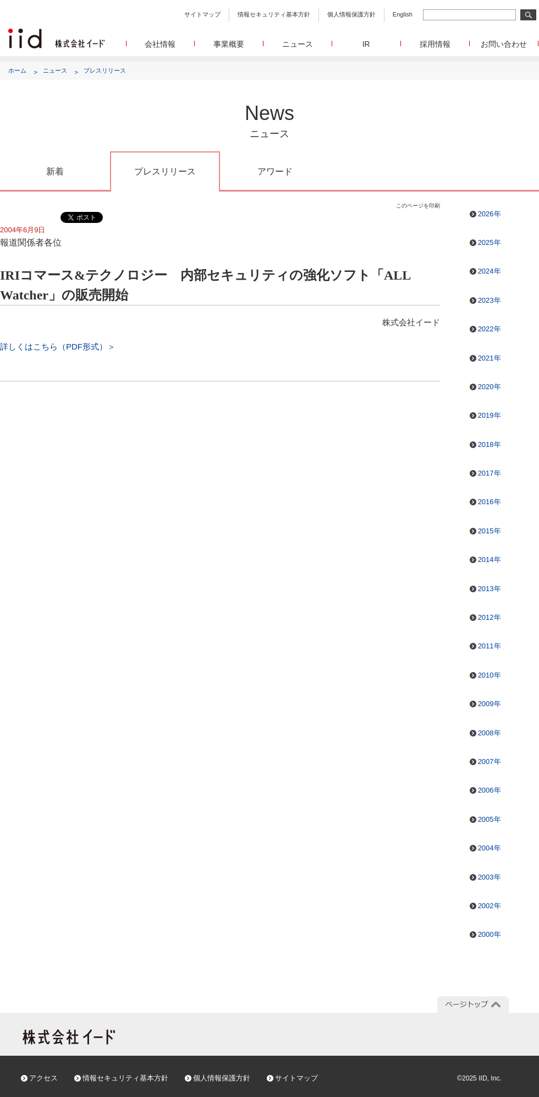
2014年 (489, 559)
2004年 (489, 848)
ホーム (17, 70)
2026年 (489, 214)
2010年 (489, 675)
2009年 (489, 704)
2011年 (489, 646)
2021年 (489, 358)
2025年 (489, 242)
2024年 (489, 271)
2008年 (489, 733)
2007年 (489, 761)
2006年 (489, 790)
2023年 (489, 300)
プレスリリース (105, 70)
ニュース (297, 44)
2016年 (489, 502)
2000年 (489, 934)
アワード (275, 171)
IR (366, 44)
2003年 (489, 877)
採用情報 (435, 44)
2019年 (489, 415)
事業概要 (228, 44)
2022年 (489, 329)
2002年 (489, 906)
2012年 (489, 617)
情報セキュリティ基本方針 (274, 14)
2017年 (489, 473)
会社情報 (160, 44)
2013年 (489, 589)
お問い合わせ (504, 44)
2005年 (489, 819)
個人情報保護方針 (351, 14)
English (403, 14)
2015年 (489, 531)
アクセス (43, 1078)
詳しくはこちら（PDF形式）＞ (58, 346)
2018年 (489, 444)
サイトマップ (202, 14)
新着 (55, 171)
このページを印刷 (418, 206)
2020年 (489, 387)
